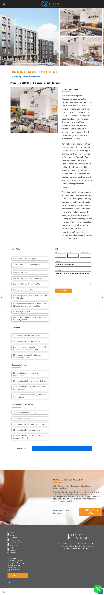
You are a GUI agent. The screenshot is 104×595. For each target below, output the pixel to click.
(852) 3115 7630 (16, 567)
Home (12, 533)
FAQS (12, 548)
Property (73, 263)
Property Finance (16, 543)
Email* (73, 254)
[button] (18, 575)
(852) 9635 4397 (14, 570)
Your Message (73, 277)
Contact (12, 553)
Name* (60, 254)
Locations (13, 538)
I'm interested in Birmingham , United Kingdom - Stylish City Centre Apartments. (73, 278)
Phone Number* (85, 254)
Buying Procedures (16, 540)
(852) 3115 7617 (15, 565)
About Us (13, 535)
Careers (13, 550)
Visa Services (14, 545)
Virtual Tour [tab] (21, 449)
